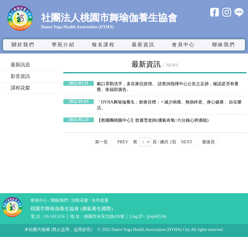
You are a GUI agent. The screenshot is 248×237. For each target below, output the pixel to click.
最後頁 (208, 142)
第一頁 (101, 142)
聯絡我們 (223, 44)
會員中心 (38, 200)
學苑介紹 (63, 44)
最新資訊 (143, 44)
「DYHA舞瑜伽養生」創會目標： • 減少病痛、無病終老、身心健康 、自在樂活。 (169, 105)
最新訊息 (20, 64)
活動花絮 (79, 200)
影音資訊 (20, 76)
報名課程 (103, 44)
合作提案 (100, 200)
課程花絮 (20, 87)
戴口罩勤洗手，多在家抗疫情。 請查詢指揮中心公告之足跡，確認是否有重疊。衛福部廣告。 (168, 87)
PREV (122, 142)
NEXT (186, 142)
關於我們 (23, 44)
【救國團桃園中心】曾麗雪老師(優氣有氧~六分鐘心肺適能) (152, 120)
